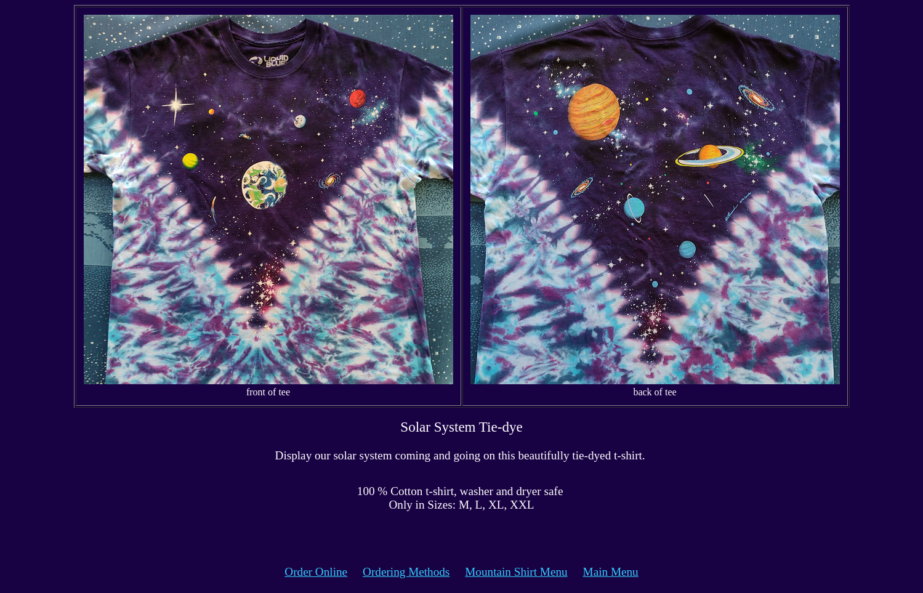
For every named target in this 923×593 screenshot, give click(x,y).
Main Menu (611, 571)
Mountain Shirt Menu (516, 571)
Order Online (315, 571)
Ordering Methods (406, 571)
